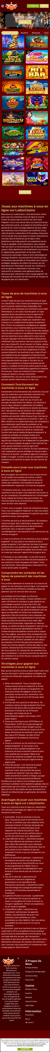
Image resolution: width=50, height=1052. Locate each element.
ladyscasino (11, 6)
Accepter (25, 1050)
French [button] (30, 1023)
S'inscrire (23, 22)
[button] (47, 20)
